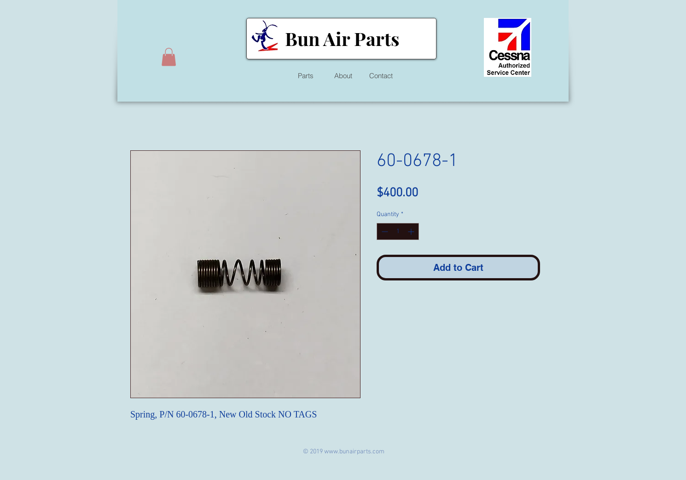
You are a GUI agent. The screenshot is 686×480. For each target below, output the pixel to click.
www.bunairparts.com (354, 452)
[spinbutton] (398, 231)
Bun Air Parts (342, 38)
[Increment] (412, 231)
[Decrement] (384, 231)
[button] (168, 57)
